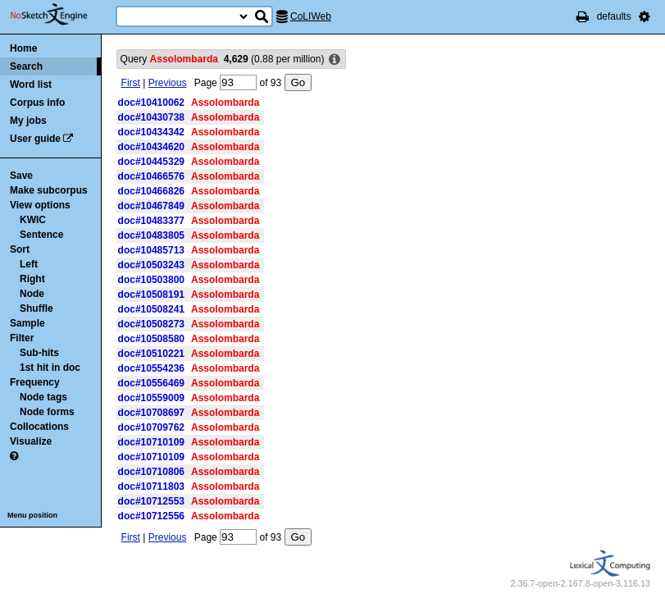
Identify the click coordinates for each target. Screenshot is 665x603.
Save (21, 175)
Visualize (31, 441)
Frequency (35, 382)
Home (23, 48)
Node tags (43, 397)
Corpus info (37, 102)
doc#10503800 (151, 280)
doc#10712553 (151, 501)
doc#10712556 (151, 516)
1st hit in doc (50, 367)
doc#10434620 (151, 147)
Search (26, 66)
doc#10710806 (151, 471)
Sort (20, 249)
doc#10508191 (151, 294)
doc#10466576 (151, 176)
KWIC (33, 220)
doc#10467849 (151, 206)
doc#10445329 (151, 161)
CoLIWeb (310, 16)
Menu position (32, 515)
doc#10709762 (151, 427)
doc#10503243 (151, 265)
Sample (27, 323)
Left (29, 264)
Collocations (39, 426)
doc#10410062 (151, 102)
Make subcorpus (49, 190)
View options (40, 205)
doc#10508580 (151, 339)
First (130, 83)
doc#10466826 (151, 191)
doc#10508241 (151, 309)
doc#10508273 (151, 324)
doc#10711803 (151, 486)
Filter (22, 338)
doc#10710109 (151, 442)
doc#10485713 (151, 250)
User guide (35, 138)
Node (32, 293)
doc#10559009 (151, 398)
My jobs (28, 120)
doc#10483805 (151, 235)
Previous (167, 83)
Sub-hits (39, 353)
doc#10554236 (151, 368)
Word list (31, 84)
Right (32, 279)
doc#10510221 (151, 353)
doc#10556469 (151, 383)
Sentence (41, 234)
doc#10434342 (151, 132)
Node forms (47, 412)
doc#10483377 (151, 220)
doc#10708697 (151, 412)
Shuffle (36, 308)
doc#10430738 (151, 117)
